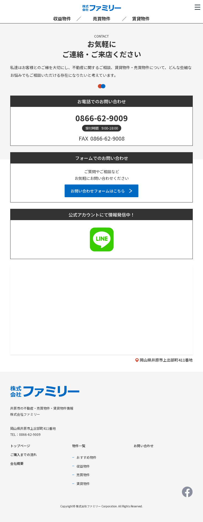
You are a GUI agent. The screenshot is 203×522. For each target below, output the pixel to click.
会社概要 (16, 463)
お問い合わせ (144, 445)
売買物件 (101, 18)
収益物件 (62, 18)
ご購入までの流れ (23, 454)
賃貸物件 (141, 18)
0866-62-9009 (101, 117)
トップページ (20, 445)
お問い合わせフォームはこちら (98, 191)
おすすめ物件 (86, 457)
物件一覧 (78, 445)
